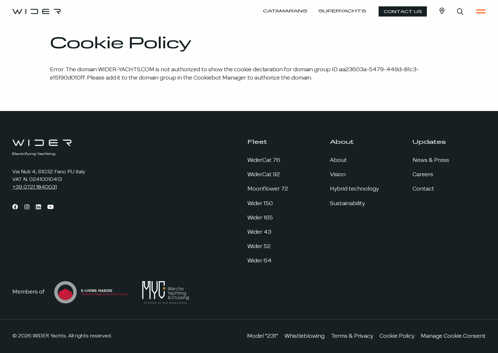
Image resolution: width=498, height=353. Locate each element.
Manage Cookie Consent (453, 336)
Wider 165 (260, 218)
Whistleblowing (305, 336)
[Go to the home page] (36, 11)
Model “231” (262, 336)
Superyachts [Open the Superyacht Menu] (342, 11)
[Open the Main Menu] (481, 11)
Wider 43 (259, 232)
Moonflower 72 (267, 189)
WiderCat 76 (263, 160)
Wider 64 (259, 261)
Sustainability (347, 204)
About (338, 160)
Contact (423, 189)
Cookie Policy (397, 336)
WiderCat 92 (263, 175)
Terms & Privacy (352, 336)
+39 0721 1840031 (34, 187)
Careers (423, 175)
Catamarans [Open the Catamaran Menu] (285, 11)
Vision (338, 175)
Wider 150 (260, 204)
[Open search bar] (460, 11)
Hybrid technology (354, 189)
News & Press (431, 160)
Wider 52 (259, 247)
